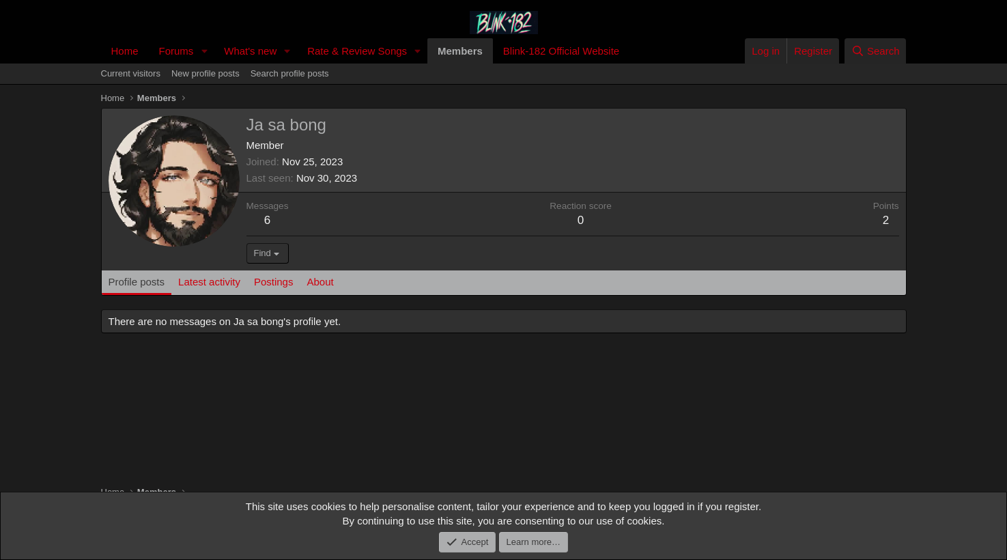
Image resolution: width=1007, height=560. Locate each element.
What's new (250, 51)
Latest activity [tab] (209, 282)
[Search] (876, 51)
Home (125, 51)
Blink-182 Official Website (561, 51)
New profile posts (205, 73)
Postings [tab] (274, 282)
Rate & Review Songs (357, 51)
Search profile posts (290, 73)
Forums (176, 51)
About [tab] (320, 282)
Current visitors (130, 73)
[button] (204, 51)
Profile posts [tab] (137, 282)
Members (460, 51)
